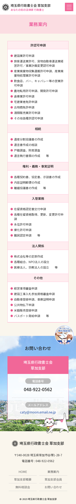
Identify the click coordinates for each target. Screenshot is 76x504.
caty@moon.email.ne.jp (38, 412)
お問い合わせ (53, 487)
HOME (23, 471)
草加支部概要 (22, 479)
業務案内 (53, 471)
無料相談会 (22, 487)
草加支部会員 (53, 479)
